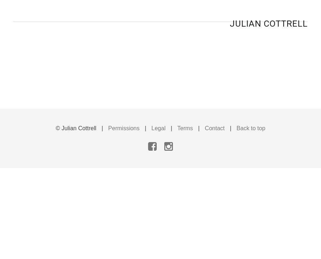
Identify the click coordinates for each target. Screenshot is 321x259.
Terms (185, 128)
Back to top (251, 128)
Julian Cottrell (269, 24)
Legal (158, 128)
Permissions (123, 128)
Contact (215, 128)
